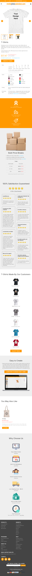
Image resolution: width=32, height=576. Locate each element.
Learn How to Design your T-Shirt (16, 371)
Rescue (17, 528)
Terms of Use (13, 570)
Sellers (2, 539)
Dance (17, 534)
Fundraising (18, 526)
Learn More (21, 155)
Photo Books (3, 525)
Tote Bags (4, 418)
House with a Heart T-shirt (16, 285)
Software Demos (19, 544)
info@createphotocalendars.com (9, 553)
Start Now (16, 453)
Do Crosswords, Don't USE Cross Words (16, 326)
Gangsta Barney (16, 296)
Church (17, 531)
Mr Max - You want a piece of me (16, 316)
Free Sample (18, 545)
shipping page (16, 93)
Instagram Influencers (20, 525)
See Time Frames (16, 116)
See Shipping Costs (16, 57)
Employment (3, 546)
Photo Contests (4, 541)
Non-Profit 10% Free (5, 538)
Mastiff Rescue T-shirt (16, 306)
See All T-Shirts (16, 351)
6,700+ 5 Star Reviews (16, 191)
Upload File (18, 547)
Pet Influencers (19, 523)
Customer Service (19, 538)
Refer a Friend (18, 548)
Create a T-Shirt (7, 60)
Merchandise (3, 528)
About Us (2, 545)
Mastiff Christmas (16, 346)
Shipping (17, 541)
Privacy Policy (16, 566)
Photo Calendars (4, 523)
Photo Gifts (3, 526)
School (17, 529)
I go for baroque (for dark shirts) (16, 336)
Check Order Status (19, 539)
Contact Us (16, 478)
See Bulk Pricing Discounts (6, 57)
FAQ (16, 542)
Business (17, 532)
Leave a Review (4, 549)
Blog (2, 548)
